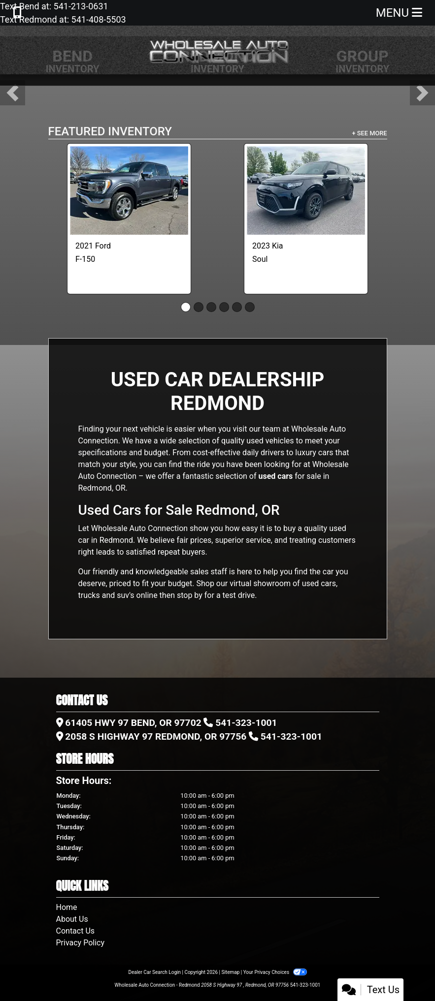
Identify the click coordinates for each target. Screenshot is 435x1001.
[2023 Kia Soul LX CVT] (306, 190)
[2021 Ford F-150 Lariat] (129, 190)
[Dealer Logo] (218, 49)
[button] (12, 92)
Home (66, 907)
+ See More (369, 133)
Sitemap (230, 972)
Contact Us (75, 931)
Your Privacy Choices (275, 972)
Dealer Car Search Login (154, 972)
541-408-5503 (97, 19)
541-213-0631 (79, 6)
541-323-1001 (246, 722)
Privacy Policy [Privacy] (80, 942)
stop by (189, 595)
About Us (72, 919)
